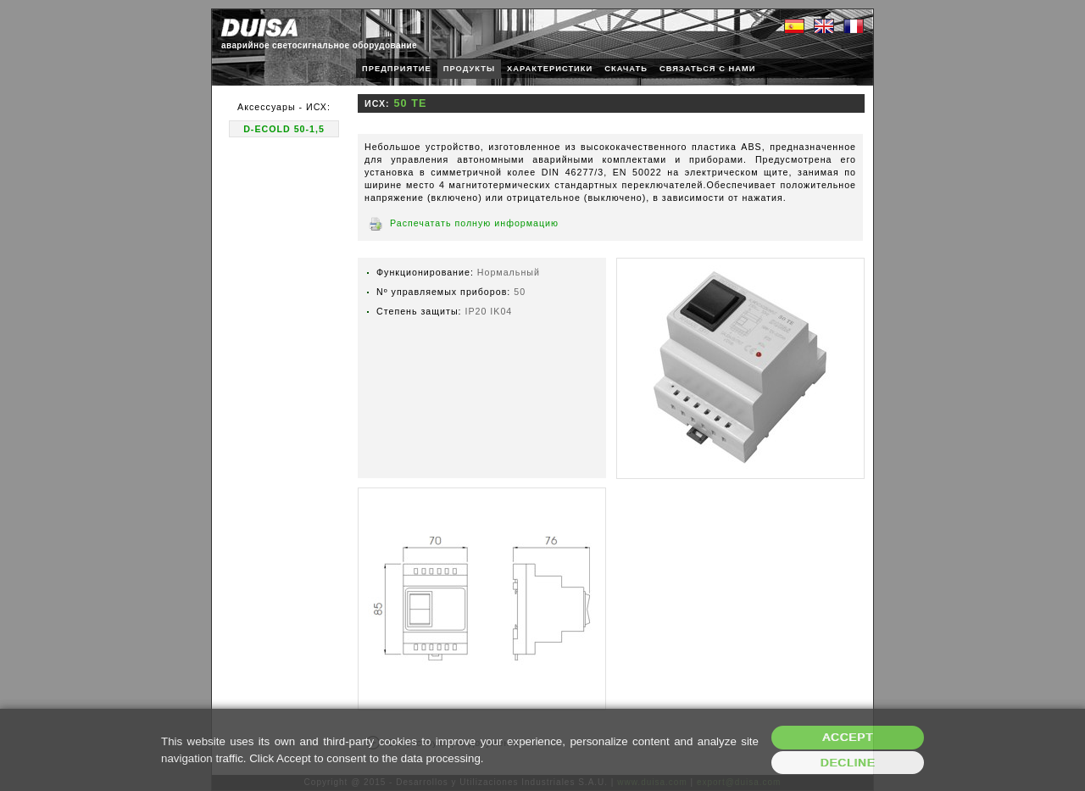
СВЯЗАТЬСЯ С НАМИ (707, 68)
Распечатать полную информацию (474, 223)
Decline (848, 762)
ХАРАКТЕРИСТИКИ (550, 68)
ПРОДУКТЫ (469, 68)
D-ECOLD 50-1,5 (284, 129)
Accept (847, 737)
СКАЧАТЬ (626, 68)
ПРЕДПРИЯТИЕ (396, 68)
